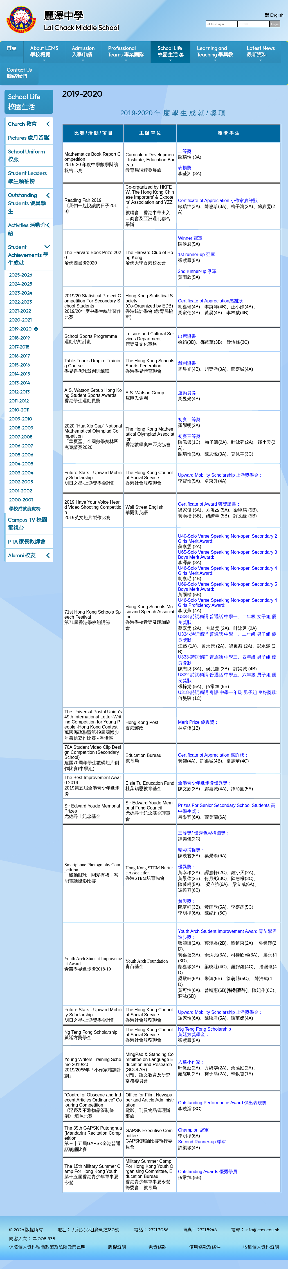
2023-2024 (20, 293)
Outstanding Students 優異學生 (27, 203)
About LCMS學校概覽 (44, 54)
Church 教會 (22, 124)
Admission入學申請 (83, 54)
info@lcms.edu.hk (262, 1229)
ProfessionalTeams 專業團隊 (126, 54)
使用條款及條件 (204, 1247)
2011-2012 (19, 401)
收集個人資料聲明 (261, 1247)
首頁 (11, 48)
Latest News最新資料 (261, 54)
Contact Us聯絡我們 (19, 73)
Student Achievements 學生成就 (28, 255)
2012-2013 (19, 392)
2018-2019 (19, 338)
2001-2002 (20, 491)
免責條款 (157, 1247)
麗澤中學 (63, 16)
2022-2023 (20, 302)
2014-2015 (19, 374)
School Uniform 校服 (26, 155)
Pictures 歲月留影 (28, 137)
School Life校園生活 (170, 54)
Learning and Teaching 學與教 (215, 54)
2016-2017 (19, 356)
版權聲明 (117, 1247)
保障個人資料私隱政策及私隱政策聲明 (47, 1247)
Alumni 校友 (21, 555)
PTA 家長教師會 (26, 541)
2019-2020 (20, 329)
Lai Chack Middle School (81, 27)
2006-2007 (21, 446)
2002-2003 (21, 482)
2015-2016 (19, 365)
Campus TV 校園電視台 (27, 523)
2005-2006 (21, 455)
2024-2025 (20, 284)
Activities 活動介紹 (27, 229)
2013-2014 (19, 383)
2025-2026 (20, 275)
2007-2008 (20, 437)
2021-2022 (20, 311)
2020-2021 (20, 320)
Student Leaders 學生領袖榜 (27, 177)
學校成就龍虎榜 (24, 509)
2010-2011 (19, 410)
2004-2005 (21, 464)
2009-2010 (20, 419)
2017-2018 (19, 347)
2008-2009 (21, 428)
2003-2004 (21, 473)
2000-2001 (21, 500)
